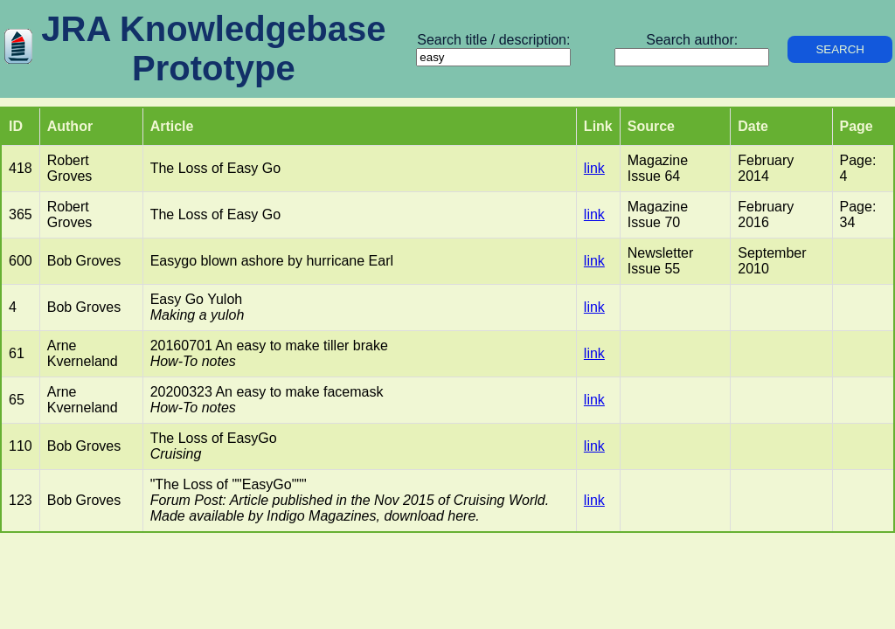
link (594, 168)
